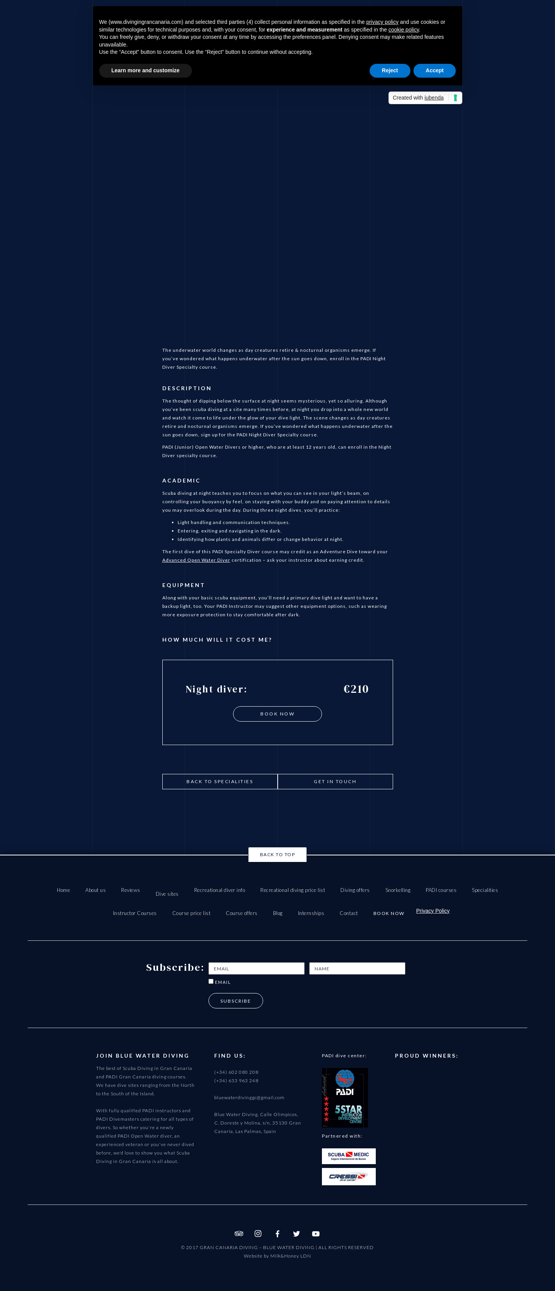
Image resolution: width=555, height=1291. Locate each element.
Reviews (130, 890)
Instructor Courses (135, 913)
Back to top (277, 854)
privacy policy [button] (382, 22)
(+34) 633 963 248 (236, 1080)
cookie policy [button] (403, 30)
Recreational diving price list (292, 890)
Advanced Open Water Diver (196, 560)
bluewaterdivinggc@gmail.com (249, 1097)
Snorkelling (398, 890)
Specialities (485, 890)
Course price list (191, 913)
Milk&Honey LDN (290, 1256)
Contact (349, 913)
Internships (311, 913)
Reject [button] (390, 70)
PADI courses (441, 890)
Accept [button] (435, 70)
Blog (278, 913)
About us (95, 890)
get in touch (335, 781)
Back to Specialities (220, 781)
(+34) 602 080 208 (236, 1072)
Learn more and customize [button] (146, 70)
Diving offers (355, 890)
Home (63, 890)
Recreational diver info (219, 890)
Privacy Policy (433, 911)
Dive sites (167, 894)
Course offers (242, 913)
